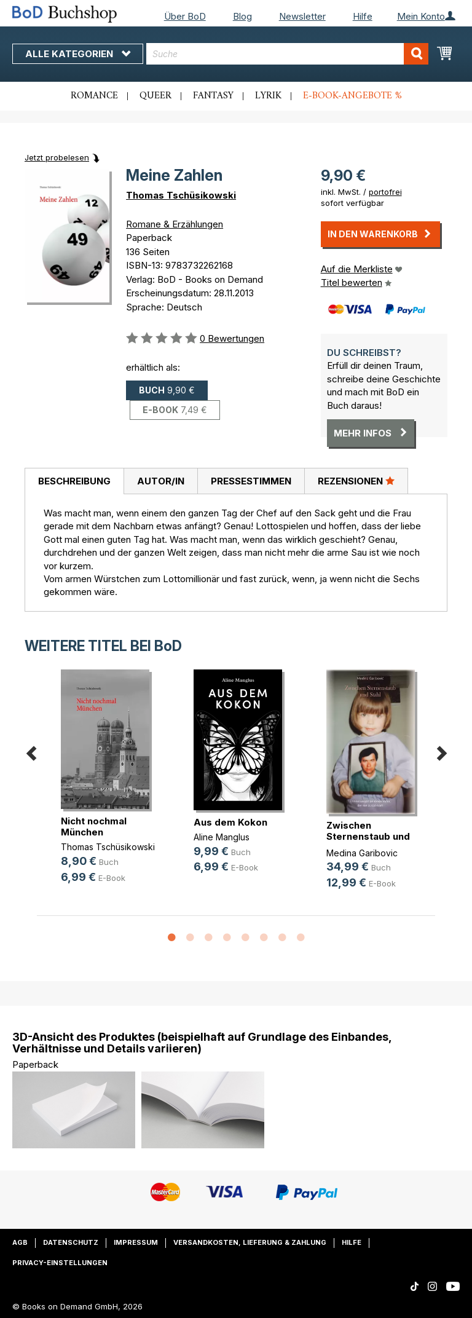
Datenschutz (70, 1242)
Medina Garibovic (362, 853)
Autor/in (160, 481)
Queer (155, 96)
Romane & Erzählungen (174, 224)
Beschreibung (74, 481)
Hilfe (362, 16)
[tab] (74, 481)
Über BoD (185, 16)
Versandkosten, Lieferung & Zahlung (249, 1242)
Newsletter (302, 16)
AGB (20, 1242)
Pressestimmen (251, 481)
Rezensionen (356, 480)
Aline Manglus (222, 837)
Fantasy (213, 96)
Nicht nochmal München (94, 826)
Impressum (136, 1242)
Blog (242, 16)
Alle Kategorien (77, 54)
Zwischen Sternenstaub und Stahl (368, 836)
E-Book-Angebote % (352, 96)
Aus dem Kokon (230, 822)
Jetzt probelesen (57, 157)
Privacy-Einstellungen (60, 1262)
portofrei (385, 192)
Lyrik (268, 96)
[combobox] (287, 54)
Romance (94, 96)
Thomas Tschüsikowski (181, 195)
